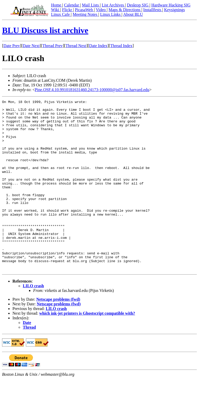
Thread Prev (52, 45)
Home (56, 5)
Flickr (67, 10)
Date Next (31, 45)
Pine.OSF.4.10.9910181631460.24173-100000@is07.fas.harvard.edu (92, 89)
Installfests (152, 10)
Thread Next (76, 45)
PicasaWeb (84, 10)
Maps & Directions (125, 10)
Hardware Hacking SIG (170, 5)
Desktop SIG (138, 5)
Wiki (55, 10)
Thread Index (121, 45)
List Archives (113, 5)
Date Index (98, 45)
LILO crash (33, 320)
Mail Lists (91, 5)
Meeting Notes (85, 14)
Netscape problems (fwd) (58, 333)
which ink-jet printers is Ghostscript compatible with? (87, 347)
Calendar (72, 5)
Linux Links (111, 14)
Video (101, 10)
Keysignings (174, 10)
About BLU (133, 14)
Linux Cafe (61, 14)
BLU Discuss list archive (45, 30)
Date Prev (11, 45)
